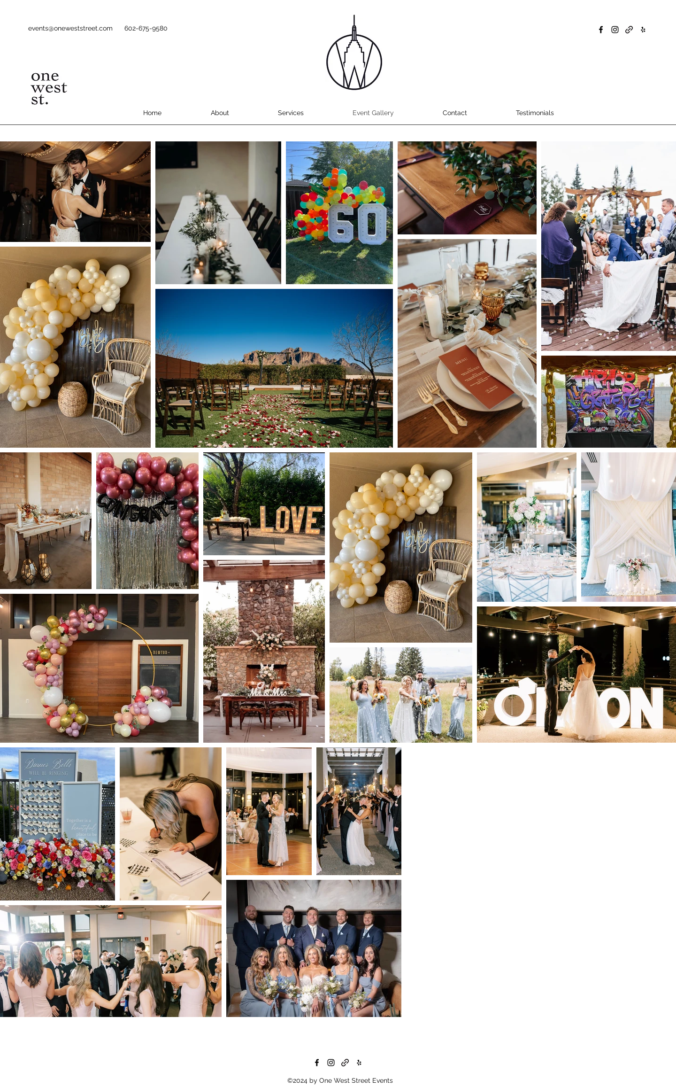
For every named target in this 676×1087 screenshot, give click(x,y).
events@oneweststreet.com (70, 28)
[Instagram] (615, 29)
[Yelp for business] (643, 29)
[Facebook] (601, 29)
